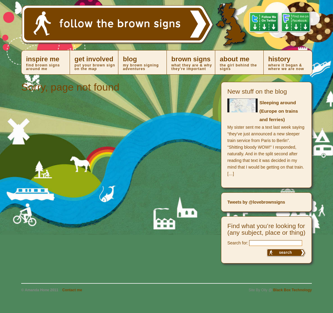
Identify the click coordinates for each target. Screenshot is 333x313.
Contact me (72, 290)
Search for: (237, 242)
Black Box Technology (292, 290)
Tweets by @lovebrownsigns (256, 202)
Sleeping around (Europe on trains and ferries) (278, 111)
